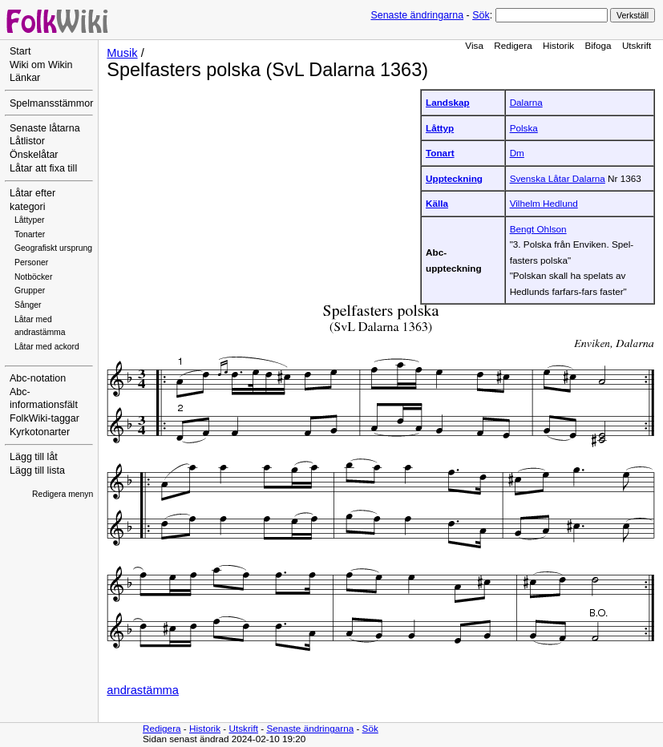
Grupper (29, 290)
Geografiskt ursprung (53, 248)
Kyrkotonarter (40, 432)
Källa (437, 203)
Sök (480, 15)
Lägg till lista (37, 470)
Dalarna (526, 102)
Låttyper (29, 220)
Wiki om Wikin (41, 65)
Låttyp (440, 128)
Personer (31, 262)
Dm (517, 152)
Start (20, 51)
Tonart (440, 152)
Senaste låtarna (45, 128)
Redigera (513, 45)
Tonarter (29, 234)
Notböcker (33, 277)
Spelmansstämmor (51, 103)
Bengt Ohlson (538, 229)
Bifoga (597, 45)
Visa (474, 45)
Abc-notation (38, 378)
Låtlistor (27, 141)
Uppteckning (454, 178)
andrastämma (143, 690)
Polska (524, 128)
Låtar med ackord (46, 346)
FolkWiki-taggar (44, 418)
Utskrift (636, 45)
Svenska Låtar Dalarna (557, 178)
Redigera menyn (62, 494)
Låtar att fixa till (43, 168)
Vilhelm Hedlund (544, 203)
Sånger (28, 305)
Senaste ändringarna (416, 15)
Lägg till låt (34, 456)
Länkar (25, 77)
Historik (558, 45)
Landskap (448, 102)
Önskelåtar (34, 154)
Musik (122, 52)
